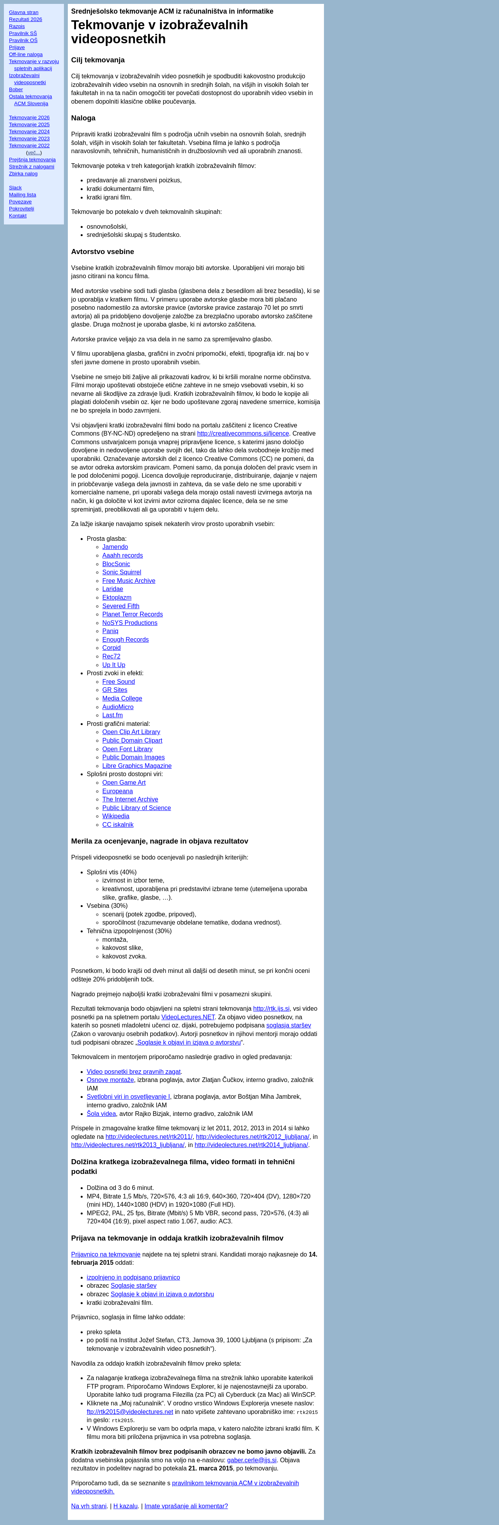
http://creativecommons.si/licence (243, 433)
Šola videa (101, 1113)
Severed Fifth (121, 606)
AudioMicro (118, 707)
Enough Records (126, 639)
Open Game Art (124, 782)
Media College (122, 698)
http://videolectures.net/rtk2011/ (149, 1136)
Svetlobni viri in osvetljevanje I (128, 1096)
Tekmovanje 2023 (29, 138)
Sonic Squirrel (122, 572)
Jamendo (115, 547)
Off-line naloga (25, 54)
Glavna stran (24, 12)
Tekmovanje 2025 (29, 124)
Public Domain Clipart (133, 740)
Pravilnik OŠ (23, 40)
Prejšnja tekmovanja (32, 159)
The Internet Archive (130, 799)
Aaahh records (123, 555)
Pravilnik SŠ (23, 33)
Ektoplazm (117, 597)
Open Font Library (128, 749)
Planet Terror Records (133, 614)
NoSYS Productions (130, 623)
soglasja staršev (288, 1025)
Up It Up (114, 665)
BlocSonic (116, 564)
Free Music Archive (129, 580)
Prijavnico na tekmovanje (106, 1254)
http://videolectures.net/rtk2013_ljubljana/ (128, 1145)
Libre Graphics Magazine (137, 765)
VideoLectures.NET (188, 1017)
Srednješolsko (94, 11)
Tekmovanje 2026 (29, 117)
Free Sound (119, 681)
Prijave (17, 47)
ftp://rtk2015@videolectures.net (130, 1412)
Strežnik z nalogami (31, 166)
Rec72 (111, 656)
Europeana (118, 791)
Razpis (17, 26)
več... (34, 152)
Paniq (111, 631)
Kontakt (18, 216)
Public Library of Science (137, 808)
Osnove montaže (110, 1080)
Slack (15, 188)
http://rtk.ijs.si (271, 1008)
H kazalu (125, 1506)
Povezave (20, 202)
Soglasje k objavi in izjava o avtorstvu (189, 1042)
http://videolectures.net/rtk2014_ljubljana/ (251, 1145)
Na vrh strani (89, 1506)
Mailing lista (22, 195)
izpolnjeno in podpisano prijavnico (133, 1277)
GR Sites (115, 690)
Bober (16, 89)
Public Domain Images (134, 757)
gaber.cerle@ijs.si (252, 1460)
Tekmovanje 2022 (29, 145)
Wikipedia (116, 816)
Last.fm (113, 715)
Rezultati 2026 (25, 19)
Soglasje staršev (133, 1285)
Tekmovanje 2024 (29, 131)
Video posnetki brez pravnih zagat (134, 1071)
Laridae (113, 589)
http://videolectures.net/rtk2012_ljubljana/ (253, 1136)
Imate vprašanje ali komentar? (186, 1506)
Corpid (112, 647)
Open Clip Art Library (132, 732)
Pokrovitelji (21, 209)
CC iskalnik (118, 824)
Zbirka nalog (23, 174)
